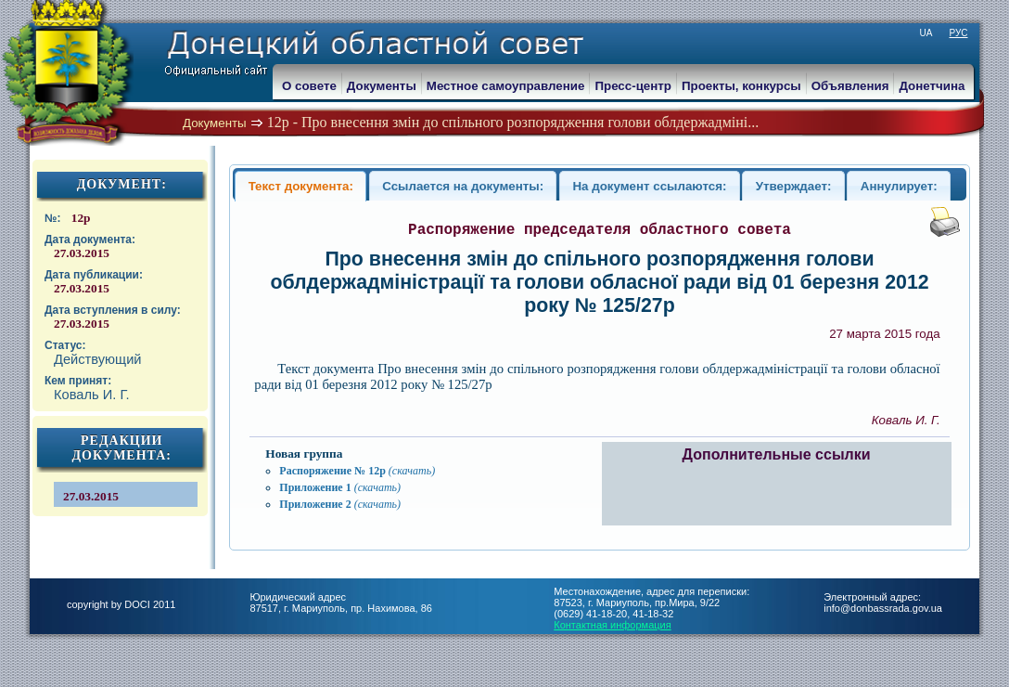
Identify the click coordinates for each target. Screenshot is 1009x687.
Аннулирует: (899, 186)
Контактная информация (612, 624)
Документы (215, 123)
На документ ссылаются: (649, 186)
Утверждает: (794, 186)
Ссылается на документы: (462, 186)
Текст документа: (301, 186)
